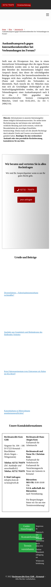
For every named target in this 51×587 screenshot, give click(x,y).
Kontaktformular (30, 537)
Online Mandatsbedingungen (40, 553)
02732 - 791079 (25, 189)
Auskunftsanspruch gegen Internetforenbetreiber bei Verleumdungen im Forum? (18, 47)
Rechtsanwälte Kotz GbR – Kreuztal (28, 576)
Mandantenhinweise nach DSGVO (40, 542)
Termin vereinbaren (27, 547)
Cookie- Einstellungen (27, 527)
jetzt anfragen (26, 199)
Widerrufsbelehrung (40, 562)
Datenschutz (39, 533)
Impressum (39, 527)
